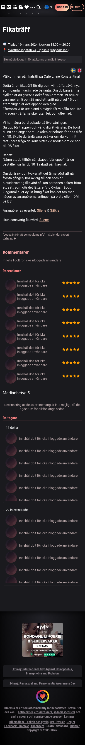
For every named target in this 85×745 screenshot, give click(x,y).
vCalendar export (58, 234)
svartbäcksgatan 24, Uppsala (28, 50)
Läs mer (69, 716)
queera (23, 716)
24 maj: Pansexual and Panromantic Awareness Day (42, 683)
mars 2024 (30, 44)
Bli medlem (77, 7)
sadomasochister (64, 712)
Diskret (75, 726)
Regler (71, 722)
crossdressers (43, 712)
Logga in (62, 7)
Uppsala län (59, 50)
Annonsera (37, 726)
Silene (41, 210)
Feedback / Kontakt (16, 726)
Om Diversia (57, 722)
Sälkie (54, 210)
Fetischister (25, 712)
